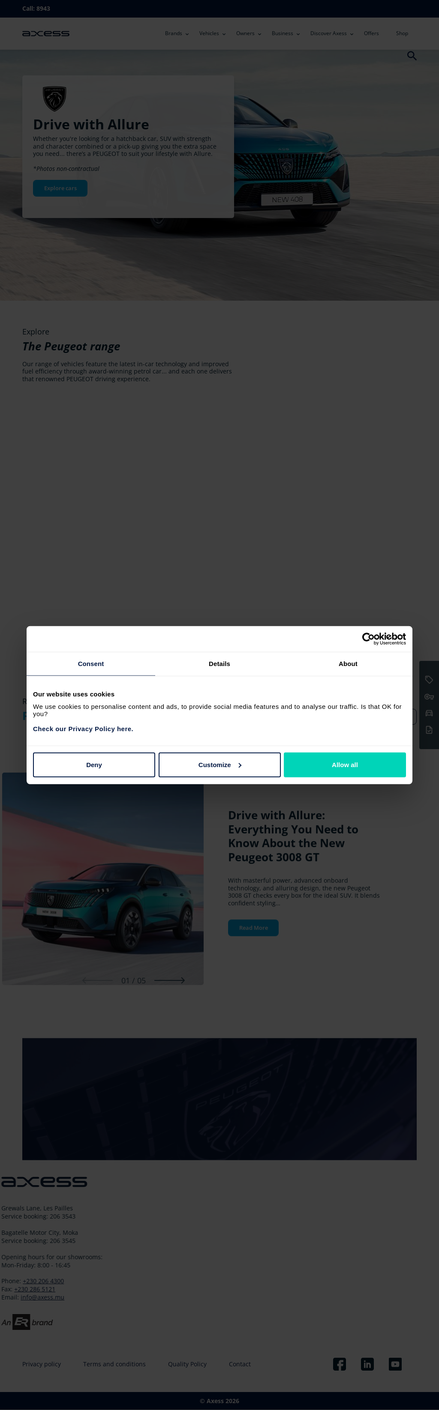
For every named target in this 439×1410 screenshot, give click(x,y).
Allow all (345, 764)
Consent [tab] (91, 663)
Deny (94, 764)
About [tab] (348, 663)
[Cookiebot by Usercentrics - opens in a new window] (368, 639)
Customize (219, 764)
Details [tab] (219, 663)
